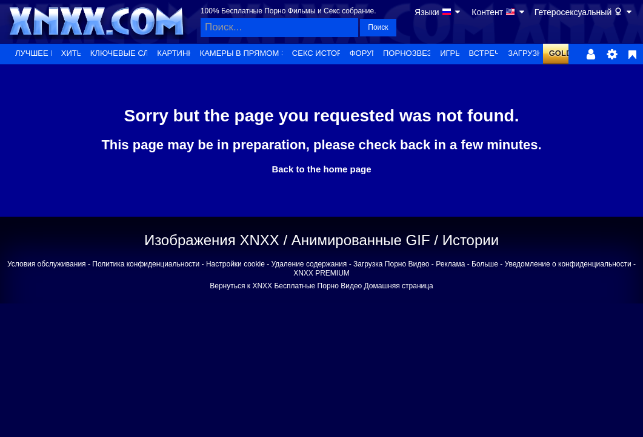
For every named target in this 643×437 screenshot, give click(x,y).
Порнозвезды (413, 53)
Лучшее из (38, 53)
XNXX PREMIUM (321, 273)
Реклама (450, 264)
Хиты (72, 53)
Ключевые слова (127, 53)
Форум (364, 53)
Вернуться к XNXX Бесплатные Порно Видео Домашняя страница (321, 286)
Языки (438, 12)
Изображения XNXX (211, 240)
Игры (451, 53)
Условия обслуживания (46, 264)
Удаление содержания (309, 264)
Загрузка (527, 53)
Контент (498, 12)
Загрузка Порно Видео (391, 264)
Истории (470, 240)
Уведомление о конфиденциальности (568, 264)
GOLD (560, 53)
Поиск (378, 27)
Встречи (487, 53)
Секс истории (323, 53)
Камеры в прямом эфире (254, 53)
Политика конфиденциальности (145, 264)
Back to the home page (321, 169)
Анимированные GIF (361, 240)
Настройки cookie (235, 264)
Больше (484, 264)
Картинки (177, 53)
